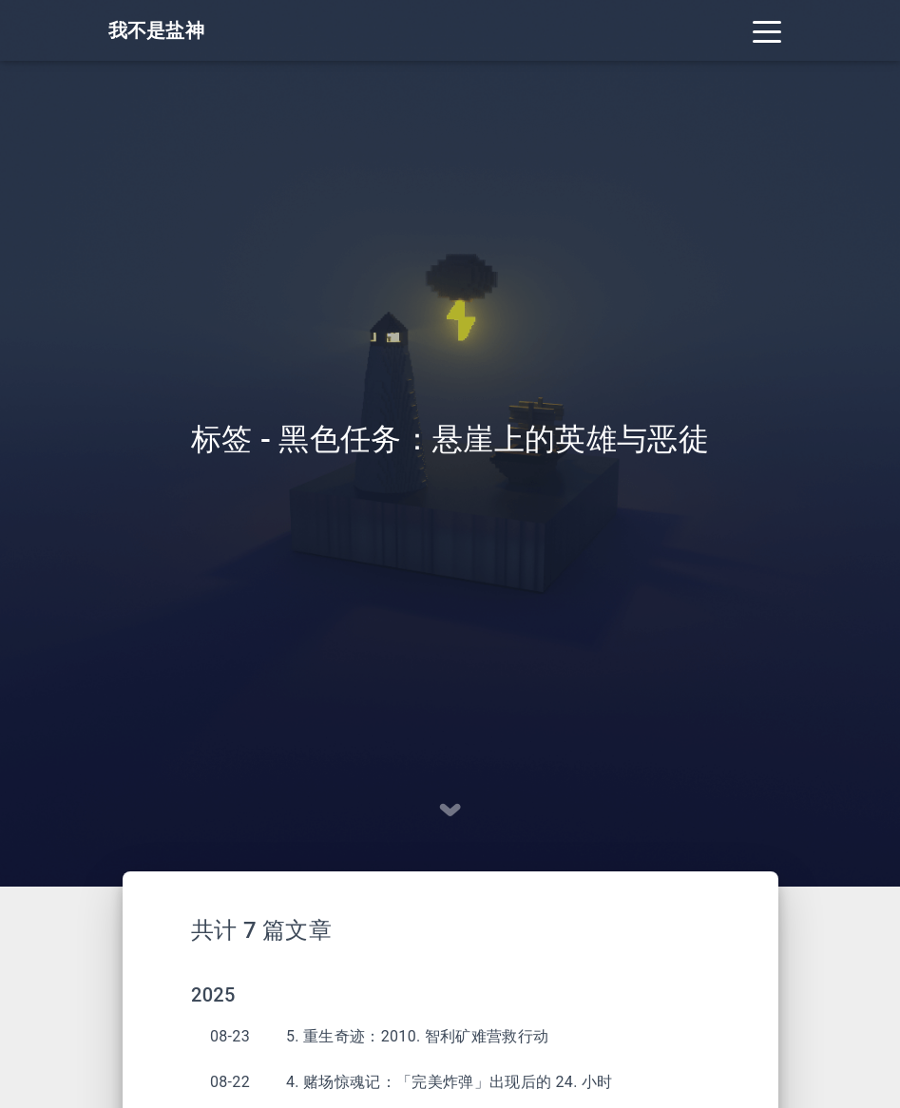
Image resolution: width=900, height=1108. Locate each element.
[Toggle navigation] (767, 30)
